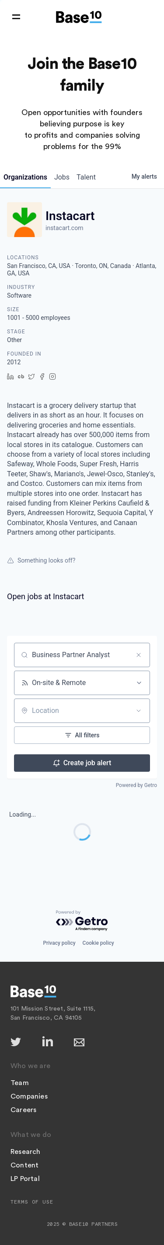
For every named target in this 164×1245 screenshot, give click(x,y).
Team (19, 1082)
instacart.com (64, 227)
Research (25, 1151)
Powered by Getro (136, 785)
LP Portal (25, 1178)
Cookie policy (98, 943)
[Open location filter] (138, 710)
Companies (29, 1096)
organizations (25, 177)
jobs (62, 177)
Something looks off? (41, 560)
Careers (23, 1109)
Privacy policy (59, 943)
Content (24, 1165)
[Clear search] (138, 655)
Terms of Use (31, 1202)
